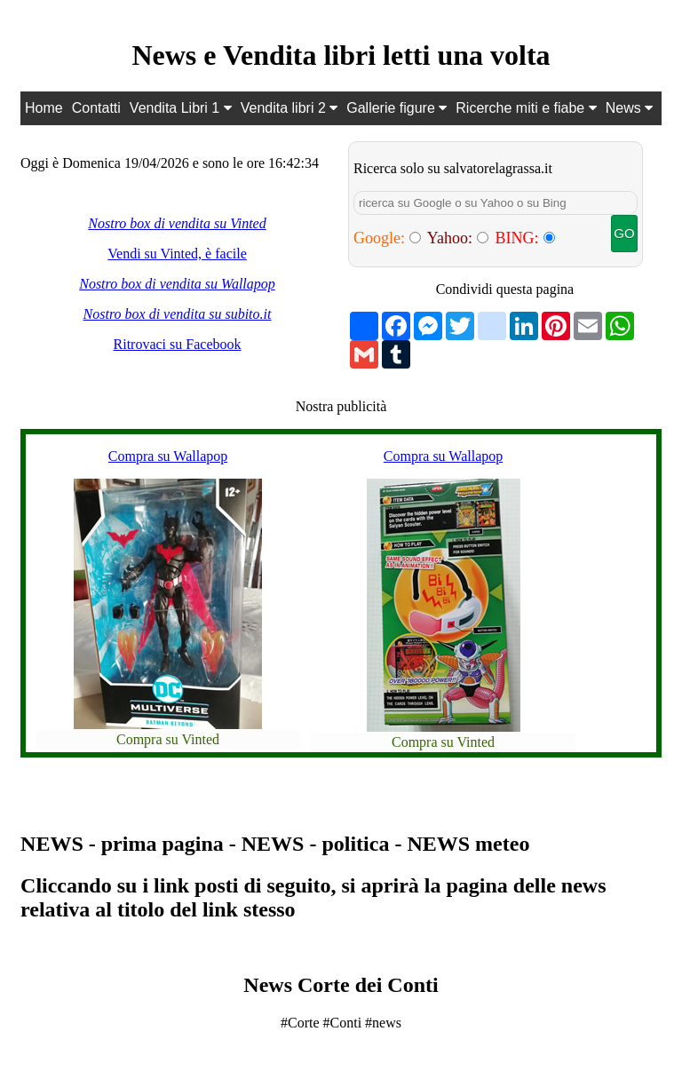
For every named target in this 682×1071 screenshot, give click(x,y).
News (629, 107)
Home (44, 107)
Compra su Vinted (167, 739)
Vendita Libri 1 (181, 107)
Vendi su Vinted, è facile (176, 253)
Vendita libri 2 (289, 107)
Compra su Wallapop (167, 456)
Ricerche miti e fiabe (526, 107)
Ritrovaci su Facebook (178, 344)
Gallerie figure (396, 107)
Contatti (96, 107)
